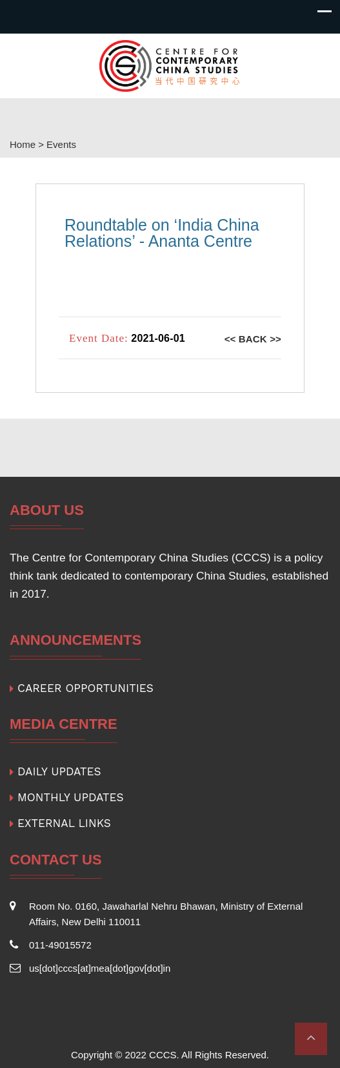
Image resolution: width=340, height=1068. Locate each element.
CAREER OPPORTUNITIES (85, 688)
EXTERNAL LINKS (64, 823)
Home (22, 144)
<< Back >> (253, 338)
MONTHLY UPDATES (70, 797)
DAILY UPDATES (59, 771)
